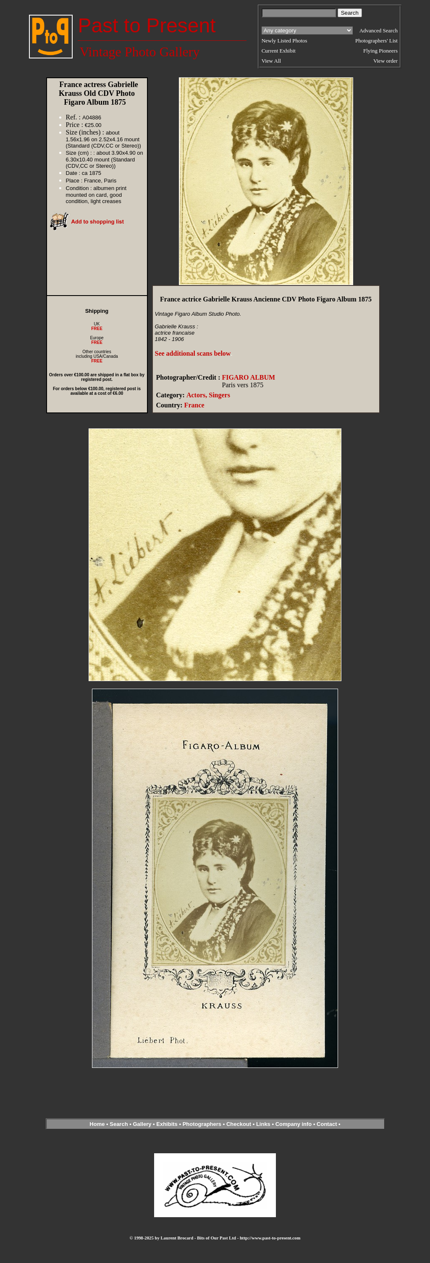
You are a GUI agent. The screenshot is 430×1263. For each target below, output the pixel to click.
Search (119, 1124)
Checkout (238, 1124)
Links (263, 1124)
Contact (327, 1124)
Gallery (142, 1124)
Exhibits (167, 1124)
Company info (294, 1124)
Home (97, 1124)
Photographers (202, 1124)
